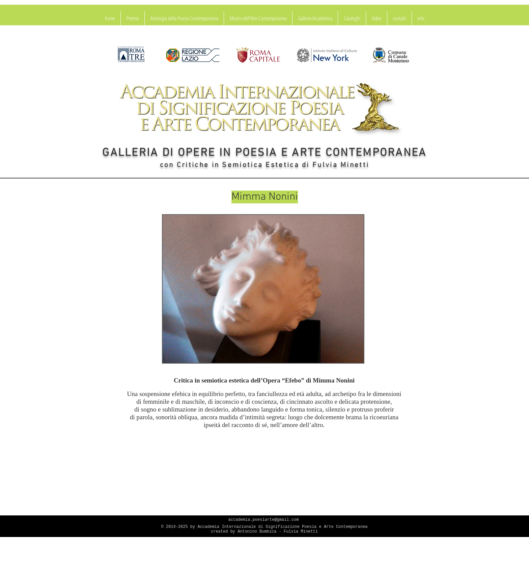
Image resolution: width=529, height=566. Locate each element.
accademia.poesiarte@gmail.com (263, 519)
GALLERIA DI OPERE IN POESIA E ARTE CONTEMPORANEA (264, 153)
